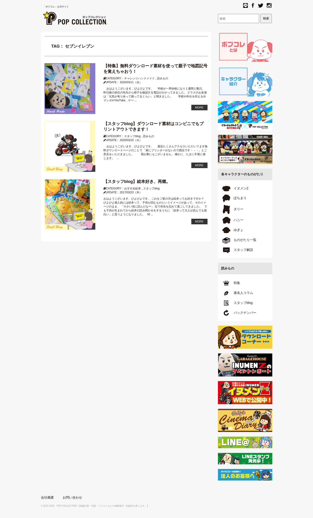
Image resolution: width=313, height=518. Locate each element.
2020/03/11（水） (131, 82)
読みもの (162, 78)
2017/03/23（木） (131, 192)
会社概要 (47, 497)
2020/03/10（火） (131, 140)
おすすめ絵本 (132, 188)
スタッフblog (132, 136)
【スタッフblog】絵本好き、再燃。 (136, 181)
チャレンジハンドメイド (139, 78)
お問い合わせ (72, 497)
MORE (199, 107)
